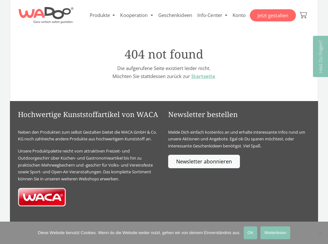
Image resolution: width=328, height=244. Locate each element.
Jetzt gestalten (273, 15)
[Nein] (320, 233)
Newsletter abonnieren (204, 161)
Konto (239, 15)
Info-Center (209, 15)
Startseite (203, 76)
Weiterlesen (275, 232)
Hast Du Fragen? (320, 56)
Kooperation (134, 15)
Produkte (100, 15)
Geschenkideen (175, 15)
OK (251, 232)
